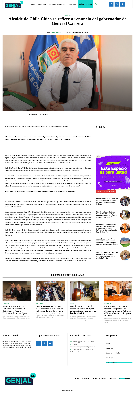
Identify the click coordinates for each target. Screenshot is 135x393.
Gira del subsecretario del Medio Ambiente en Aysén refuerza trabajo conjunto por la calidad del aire (107, 214)
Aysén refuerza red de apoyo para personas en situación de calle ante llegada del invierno (106, 201)
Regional (6, 303)
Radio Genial (56, 32)
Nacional (67, 15)
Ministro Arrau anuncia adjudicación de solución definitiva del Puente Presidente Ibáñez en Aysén (15, 310)
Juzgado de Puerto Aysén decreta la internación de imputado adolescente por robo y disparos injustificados (107, 241)
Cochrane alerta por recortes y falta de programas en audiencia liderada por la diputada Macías (106, 255)
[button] (96, 4)
